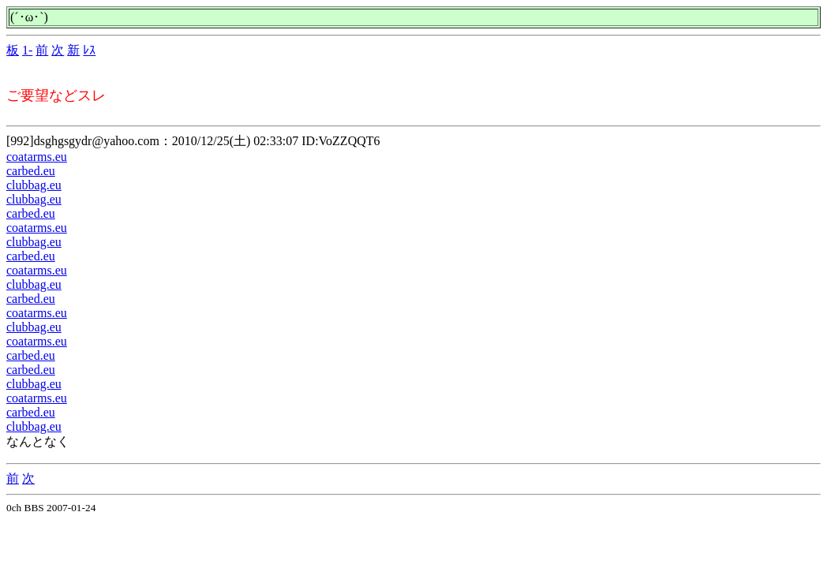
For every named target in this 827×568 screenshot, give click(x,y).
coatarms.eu (36, 156)
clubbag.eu (34, 185)
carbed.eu (30, 171)
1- (27, 50)
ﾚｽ (89, 50)
